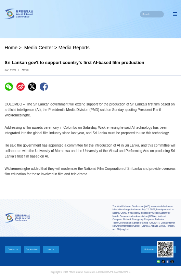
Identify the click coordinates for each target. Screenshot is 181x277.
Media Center (38, 47)
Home (11, 47)
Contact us (13, 249)
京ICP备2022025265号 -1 (118, 271)
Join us (50, 249)
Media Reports (74, 47)
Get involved (32, 249)
